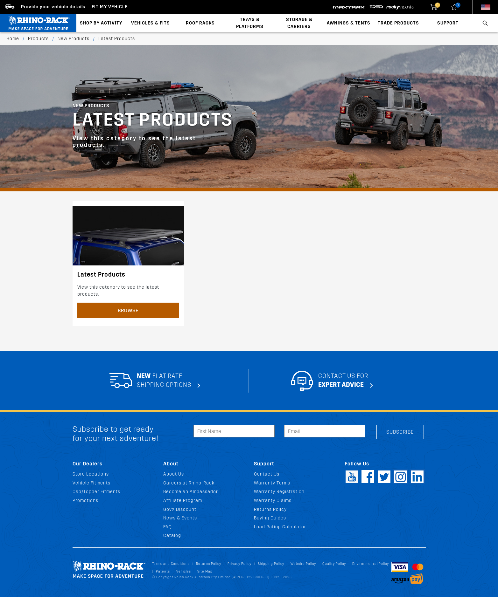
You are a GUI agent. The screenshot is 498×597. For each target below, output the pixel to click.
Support (448, 23)
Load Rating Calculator (280, 527)
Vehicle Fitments (91, 483)
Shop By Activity (101, 23)
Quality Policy (334, 564)
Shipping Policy (271, 564)
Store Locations (91, 474)
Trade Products (398, 23)
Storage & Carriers (299, 23)
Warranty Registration (279, 491)
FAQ (167, 527)
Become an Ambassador (190, 491)
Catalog (172, 535)
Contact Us (266, 474)
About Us (173, 474)
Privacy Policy (239, 564)
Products (38, 38)
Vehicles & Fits (150, 23)
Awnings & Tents (348, 23)
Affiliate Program (182, 500)
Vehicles (183, 571)
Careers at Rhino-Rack (188, 483)
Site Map (205, 571)
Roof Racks (200, 23)
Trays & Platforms (249, 23)
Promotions (85, 500)
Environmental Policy (370, 564)
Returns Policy (270, 509)
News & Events (180, 518)
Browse (128, 310)
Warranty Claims (272, 500)
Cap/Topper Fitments (96, 491)
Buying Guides (270, 518)
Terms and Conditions (171, 564)
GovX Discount (179, 509)
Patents (163, 571)
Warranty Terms (272, 483)
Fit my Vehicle (110, 7)
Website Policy (303, 564)
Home (12, 38)
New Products (73, 38)
